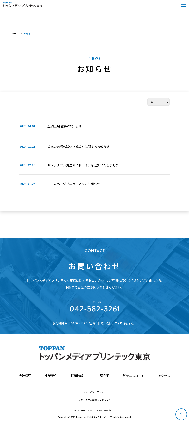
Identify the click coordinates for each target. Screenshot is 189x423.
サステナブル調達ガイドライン (94, 400)
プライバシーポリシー (94, 392)
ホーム (15, 33)
